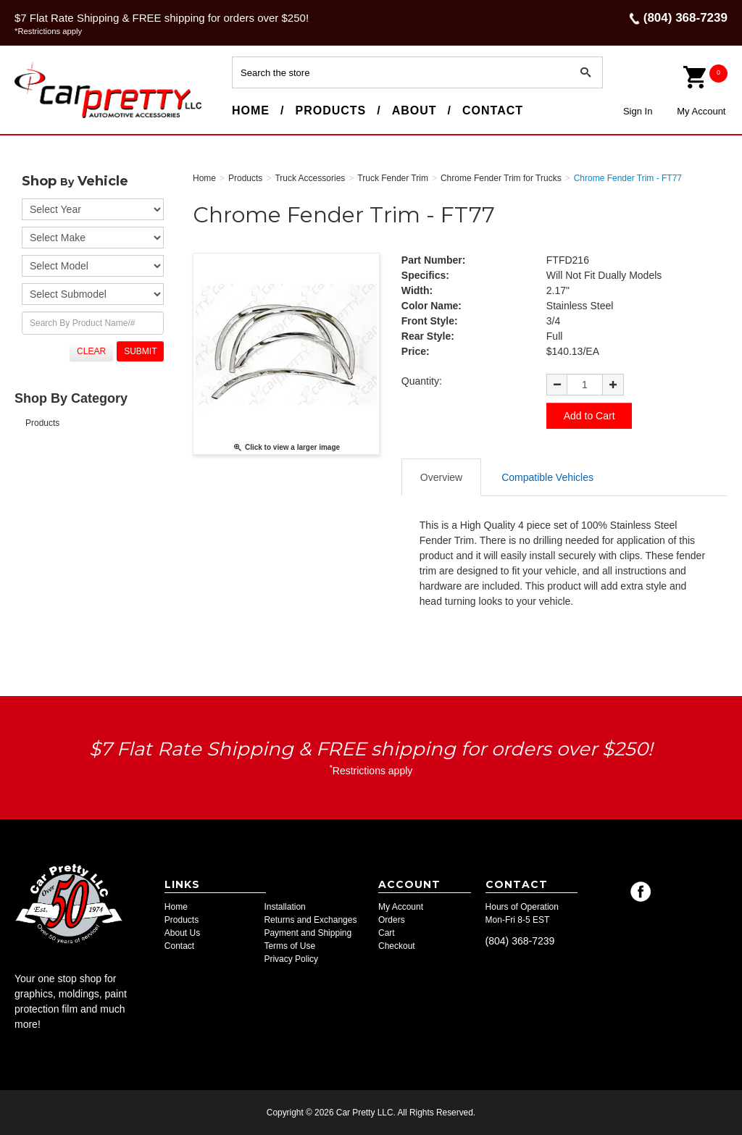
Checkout (396, 946)
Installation (284, 907)
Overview (441, 476)
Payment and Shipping (307, 933)
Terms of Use (289, 946)
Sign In (637, 111)
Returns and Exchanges (310, 920)
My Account (701, 111)
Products (330, 110)
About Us (182, 933)
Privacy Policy (291, 959)
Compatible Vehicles (547, 476)
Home (251, 110)
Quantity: (421, 381)
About (414, 110)
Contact (492, 110)
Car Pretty (40, 117)
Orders (391, 920)
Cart (386, 933)
